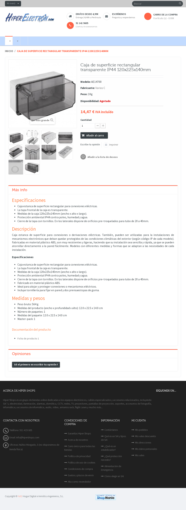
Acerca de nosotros (78, 439)
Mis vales (139, 455)
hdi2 (20, 496)
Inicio (9, 51)
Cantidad (86, 119)
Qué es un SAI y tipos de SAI (113, 438)
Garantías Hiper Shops (79, 433)
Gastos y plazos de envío (81, 475)
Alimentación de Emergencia (111, 468)
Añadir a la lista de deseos (102, 157)
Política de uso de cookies (81, 462)
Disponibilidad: (89, 101)
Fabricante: (87, 88)
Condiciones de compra (80, 469)
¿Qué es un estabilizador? (108, 448)
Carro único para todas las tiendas (79, 448)
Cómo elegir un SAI (114, 476)
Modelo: (85, 81)
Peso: (83, 94)
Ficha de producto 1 (28, 338)
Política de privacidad (79, 456)
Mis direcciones (143, 442)
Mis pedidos (141, 429)
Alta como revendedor (79, 481)
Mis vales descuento (145, 436)
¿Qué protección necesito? (111, 458)
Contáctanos (111, 429)
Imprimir (113, 144)
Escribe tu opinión (90, 144)
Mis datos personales (146, 449)
